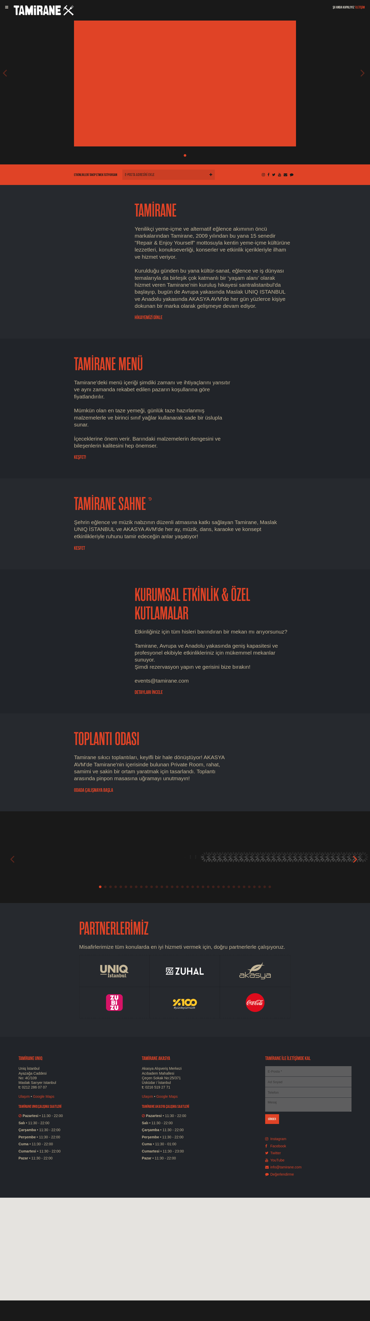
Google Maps (43, 1096)
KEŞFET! (80, 457)
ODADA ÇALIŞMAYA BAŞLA (93, 790)
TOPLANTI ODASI (107, 739)
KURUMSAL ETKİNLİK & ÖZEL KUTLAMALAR (192, 604)
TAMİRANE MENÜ (108, 364)
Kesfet (79, 548)
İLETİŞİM (360, 7)
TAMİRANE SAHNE (110, 504)
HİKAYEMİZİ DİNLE (148, 317)
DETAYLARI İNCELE (149, 692)
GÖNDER (272, 1119)
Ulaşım (24, 1096)
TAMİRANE (156, 211)
